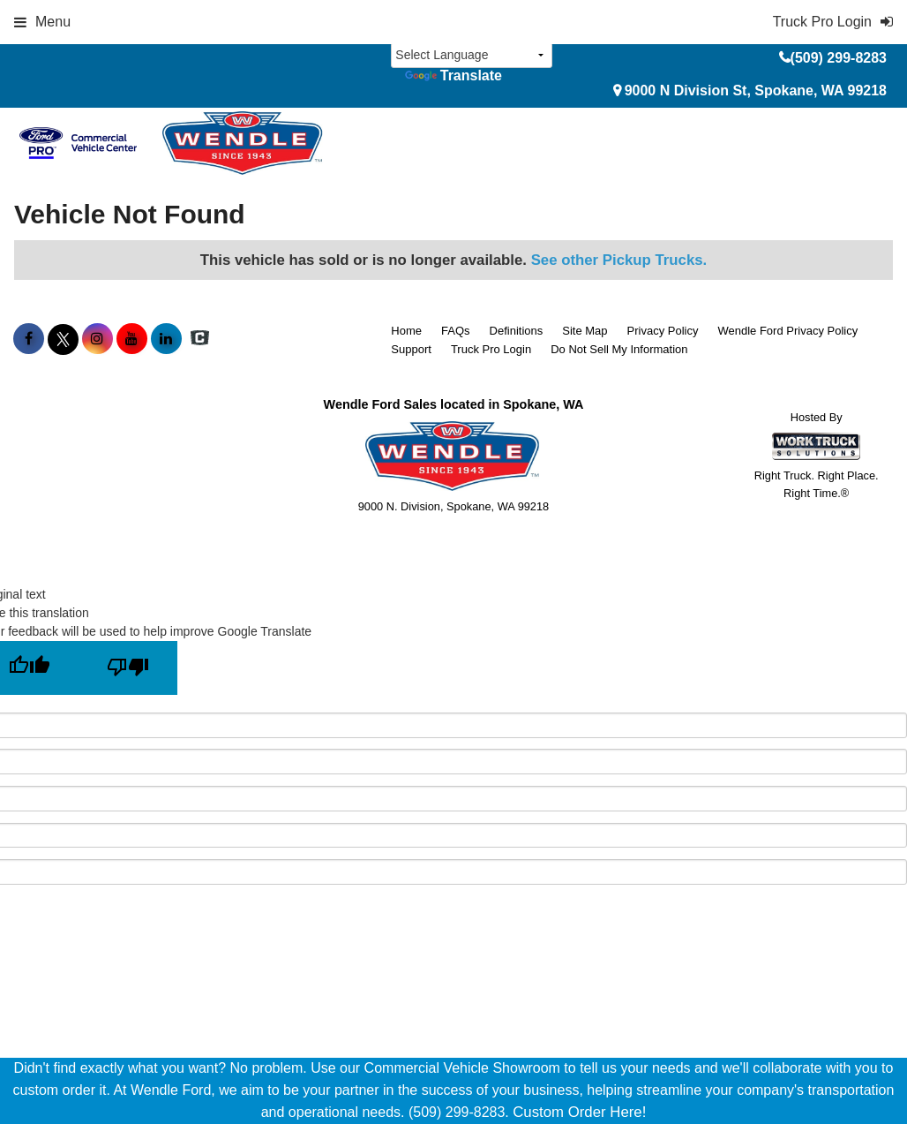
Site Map (584, 330)
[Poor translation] (128, 668)
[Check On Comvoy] (199, 339)
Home (406, 330)
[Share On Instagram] (97, 339)
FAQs (455, 330)
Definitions (516, 330)
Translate (453, 75)
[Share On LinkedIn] (166, 339)
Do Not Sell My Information (619, 349)
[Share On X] (63, 339)
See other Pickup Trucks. (619, 260)
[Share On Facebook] (28, 339)
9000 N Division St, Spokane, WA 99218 (756, 90)
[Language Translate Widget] (471, 55)
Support (411, 349)
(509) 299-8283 (839, 57)
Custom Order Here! (579, 1112)
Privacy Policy (663, 330)
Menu (42, 21)
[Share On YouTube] (131, 339)
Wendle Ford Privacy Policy (787, 330)
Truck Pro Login (491, 349)
